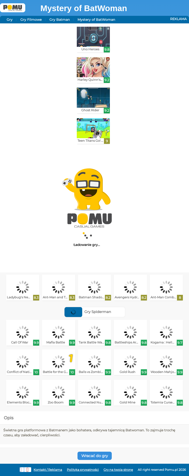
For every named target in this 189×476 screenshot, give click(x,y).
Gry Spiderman (87, 311)
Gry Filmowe (31, 19)
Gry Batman (59, 19)
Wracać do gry (94, 456)
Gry (10, 19)
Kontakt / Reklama (48, 470)
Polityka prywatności (83, 470)
